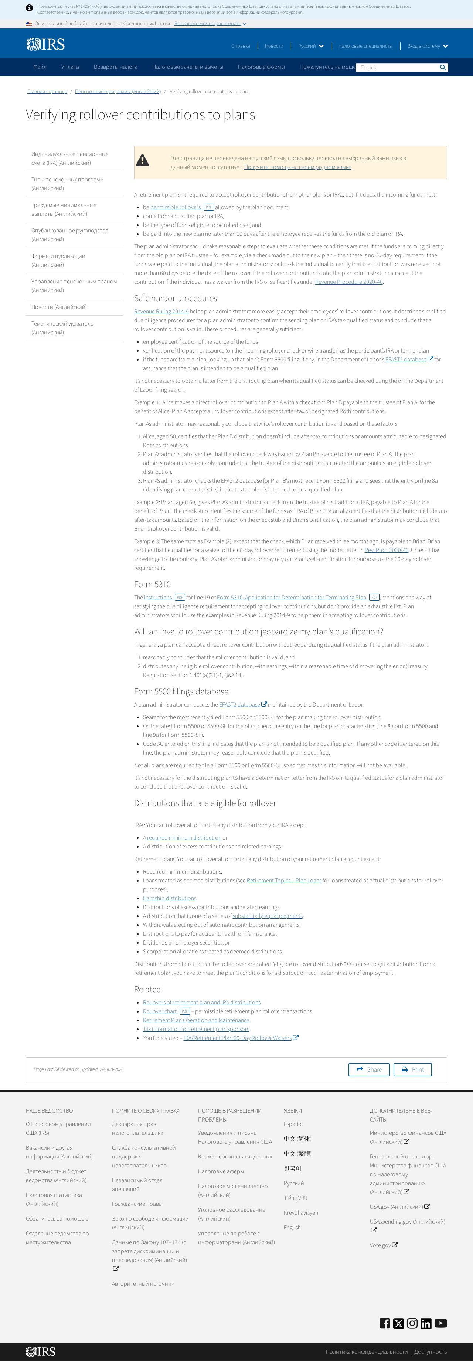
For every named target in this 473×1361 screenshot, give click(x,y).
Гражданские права (137, 1204)
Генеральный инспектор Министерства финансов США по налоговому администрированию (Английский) (408, 1174)
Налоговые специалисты (365, 46)
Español (293, 1124)
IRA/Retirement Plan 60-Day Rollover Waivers (241, 1038)
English (292, 1228)
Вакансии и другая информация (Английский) (59, 1152)
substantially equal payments (268, 916)
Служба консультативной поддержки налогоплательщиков (144, 1157)
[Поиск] (402, 67)
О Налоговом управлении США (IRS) (58, 1128)
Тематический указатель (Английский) (62, 328)
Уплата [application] (70, 67)
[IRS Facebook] (385, 1324)
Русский (311, 46)
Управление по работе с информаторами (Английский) (236, 1237)
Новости (274, 46)
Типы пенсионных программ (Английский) (67, 184)
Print (418, 1069)
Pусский (294, 1183)
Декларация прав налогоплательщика (137, 1128)
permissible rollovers (182, 207)
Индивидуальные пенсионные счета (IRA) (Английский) (70, 158)
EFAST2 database (409, 359)
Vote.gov (384, 1245)
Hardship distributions (169, 898)
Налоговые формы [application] (261, 67)
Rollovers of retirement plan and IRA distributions (202, 1002)
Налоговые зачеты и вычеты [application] (187, 67)
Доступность (430, 1351)
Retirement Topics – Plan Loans (284, 881)
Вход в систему (428, 46)
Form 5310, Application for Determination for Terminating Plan (298, 597)
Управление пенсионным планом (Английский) (74, 286)
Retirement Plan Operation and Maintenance (196, 1020)
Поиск (442, 67)
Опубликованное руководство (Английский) (70, 235)
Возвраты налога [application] (115, 67)
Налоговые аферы (221, 1171)
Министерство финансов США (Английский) (408, 1137)
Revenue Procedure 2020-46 (349, 282)
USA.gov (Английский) (400, 1207)
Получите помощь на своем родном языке (297, 167)
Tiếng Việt (295, 1198)
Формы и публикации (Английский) (58, 260)
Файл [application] (40, 67)
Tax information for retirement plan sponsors (196, 1029)
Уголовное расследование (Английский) (231, 1214)
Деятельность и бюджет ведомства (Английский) (56, 1175)
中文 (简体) (298, 1139)
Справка (240, 46)
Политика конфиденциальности (367, 1351)
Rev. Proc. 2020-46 (387, 550)
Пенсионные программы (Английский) (118, 91)
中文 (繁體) (298, 1154)
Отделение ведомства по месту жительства (57, 1237)
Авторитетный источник (143, 1284)
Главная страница (47, 91)
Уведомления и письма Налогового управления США (235, 1137)
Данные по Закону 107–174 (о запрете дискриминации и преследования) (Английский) (149, 1255)
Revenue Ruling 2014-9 (161, 311)
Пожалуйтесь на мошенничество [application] (341, 67)
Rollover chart (166, 1011)
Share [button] (374, 1069)
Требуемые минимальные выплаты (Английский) (63, 209)
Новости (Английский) (59, 307)
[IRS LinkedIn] (426, 1326)
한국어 (293, 1168)
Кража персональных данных (235, 1157)
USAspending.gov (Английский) (407, 1226)
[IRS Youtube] (441, 1324)
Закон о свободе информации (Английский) (150, 1223)
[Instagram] (412, 1324)
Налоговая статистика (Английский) (54, 1199)
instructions (164, 597)
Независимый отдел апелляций (137, 1184)
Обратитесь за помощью (57, 1219)
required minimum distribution (184, 838)
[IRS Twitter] (398, 1326)
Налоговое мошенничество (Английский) (233, 1190)
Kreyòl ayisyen (301, 1213)
